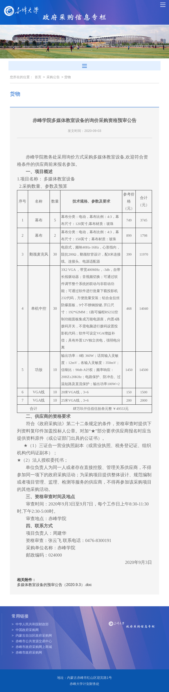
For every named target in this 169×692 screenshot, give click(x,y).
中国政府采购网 (25, 630)
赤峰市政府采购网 (27, 652)
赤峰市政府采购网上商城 (32, 647)
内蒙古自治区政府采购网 (32, 635)
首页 (38, 77)
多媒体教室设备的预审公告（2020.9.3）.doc (54, 585)
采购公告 (53, 77)
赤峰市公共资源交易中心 (32, 641)
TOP (163, 687)
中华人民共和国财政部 (30, 624)
